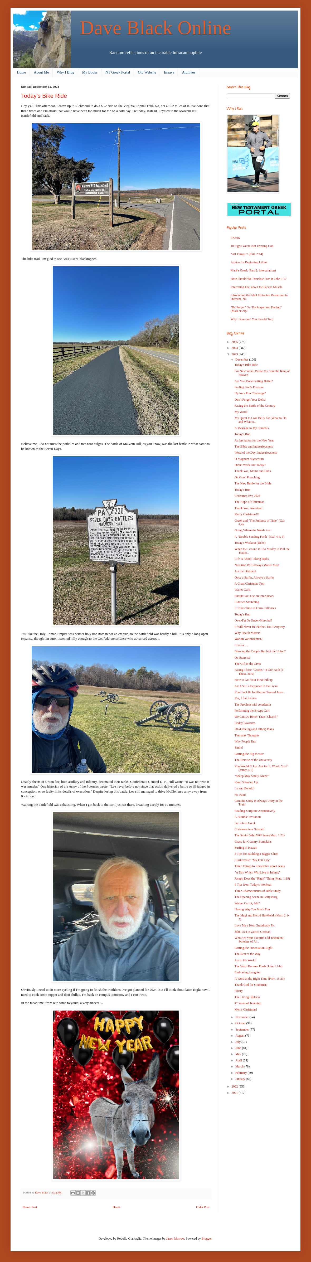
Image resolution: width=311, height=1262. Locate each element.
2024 (235, 348)
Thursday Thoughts (247, 735)
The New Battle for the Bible (253, 483)
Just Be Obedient (245, 571)
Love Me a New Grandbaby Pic (255, 925)
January (240, 1079)
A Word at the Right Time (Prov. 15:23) (260, 979)
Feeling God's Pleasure (249, 387)
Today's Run (242, 434)
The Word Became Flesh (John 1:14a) (259, 966)
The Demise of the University (253, 760)
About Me (41, 72)
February (241, 1073)
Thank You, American (248, 508)
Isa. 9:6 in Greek (245, 823)
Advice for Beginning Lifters (249, 262)
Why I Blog (65, 72)
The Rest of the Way (247, 954)
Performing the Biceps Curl (252, 710)
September (242, 1029)
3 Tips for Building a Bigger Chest (256, 854)
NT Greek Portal (117, 72)
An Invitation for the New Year (254, 440)
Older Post (203, 1207)
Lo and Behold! (244, 788)
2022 (235, 1086)
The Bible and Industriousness (254, 446)
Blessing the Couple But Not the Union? (260, 651)
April (239, 1060)
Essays (169, 72)
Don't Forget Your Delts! (250, 399)
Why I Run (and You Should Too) (252, 319)
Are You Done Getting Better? (254, 381)
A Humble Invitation (248, 817)
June (238, 1048)
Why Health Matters (247, 633)
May (238, 1054)
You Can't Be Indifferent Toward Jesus (259, 692)
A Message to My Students (252, 428)
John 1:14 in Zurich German (252, 932)
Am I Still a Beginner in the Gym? (256, 686)
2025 (235, 342)
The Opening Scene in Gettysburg (256, 897)
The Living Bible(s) (247, 997)
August (240, 1035)
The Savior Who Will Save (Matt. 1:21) (260, 835)
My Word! (241, 412)
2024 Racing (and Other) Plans (254, 729)
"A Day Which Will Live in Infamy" (257, 872)
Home (21, 72)
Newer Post (29, 1207)
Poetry (239, 991)
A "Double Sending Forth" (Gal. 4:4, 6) (259, 536)
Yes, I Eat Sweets (245, 698)
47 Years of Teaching (248, 1003)
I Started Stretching (247, 602)
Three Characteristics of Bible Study (258, 891)
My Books (90, 72)
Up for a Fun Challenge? (250, 393)
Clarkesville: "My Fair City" (253, 860)
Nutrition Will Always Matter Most (257, 565)
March (239, 1066)
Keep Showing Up (246, 782)
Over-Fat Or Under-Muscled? (253, 620)
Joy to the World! (245, 960)
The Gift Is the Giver (248, 664)
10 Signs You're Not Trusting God (252, 246)
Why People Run (245, 741)
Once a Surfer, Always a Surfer (254, 577)
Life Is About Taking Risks (252, 559)
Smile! (239, 747)
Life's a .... (241, 645)
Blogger (207, 1238)
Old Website (147, 72)
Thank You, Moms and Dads (253, 471)
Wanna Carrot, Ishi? (247, 903)
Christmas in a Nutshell (249, 829)
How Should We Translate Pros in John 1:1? (258, 279)
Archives (188, 72)
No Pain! (240, 795)
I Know (235, 238)
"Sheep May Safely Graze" (252, 776)
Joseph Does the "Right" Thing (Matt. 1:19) (262, 878)
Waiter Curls (243, 589)
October (240, 1023)
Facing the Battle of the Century (255, 405)
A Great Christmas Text (249, 583)
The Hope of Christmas (249, 502)
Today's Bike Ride (246, 365)
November (242, 1017)
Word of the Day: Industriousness (256, 452)
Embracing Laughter (248, 972)
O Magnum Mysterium (249, 459)
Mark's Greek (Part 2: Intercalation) (253, 270)
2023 (235, 354)
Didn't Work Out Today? (250, 465)
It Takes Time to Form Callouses (255, 608)
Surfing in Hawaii (246, 848)
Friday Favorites (245, 723)
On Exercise (242, 657)
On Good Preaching (247, 477)
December (242, 359)
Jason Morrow (175, 1238)
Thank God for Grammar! (251, 985)
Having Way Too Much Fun (252, 909)
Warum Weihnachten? (248, 639)
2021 (235, 1093)
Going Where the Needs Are (252, 530)
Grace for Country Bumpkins (253, 841)
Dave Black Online (155, 27)
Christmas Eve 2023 (247, 496)
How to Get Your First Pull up (254, 680)
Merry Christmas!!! (247, 514)
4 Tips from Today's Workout (253, 884)
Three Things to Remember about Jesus (260, 866)
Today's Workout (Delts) (250, 543)
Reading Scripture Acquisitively (255, 811)
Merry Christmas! (246, 1009)
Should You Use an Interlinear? (254, 596)
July (238, 1042)
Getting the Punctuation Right (254, 948)
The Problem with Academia (253, 704)
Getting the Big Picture (249, 754)
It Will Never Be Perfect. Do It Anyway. (260, 627)
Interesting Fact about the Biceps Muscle (256, 287)
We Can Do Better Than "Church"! (257, 717)
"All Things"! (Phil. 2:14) (247, 254)
